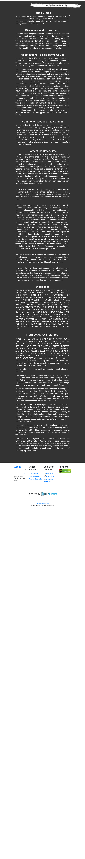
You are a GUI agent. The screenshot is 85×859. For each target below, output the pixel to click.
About (17, 466)
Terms (38, 503)
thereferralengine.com (36, 479)
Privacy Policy (44, 503)
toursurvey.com (34, 473)
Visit (23, 474)
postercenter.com (34, 476)
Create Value (49, 476)
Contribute (48, 473)
